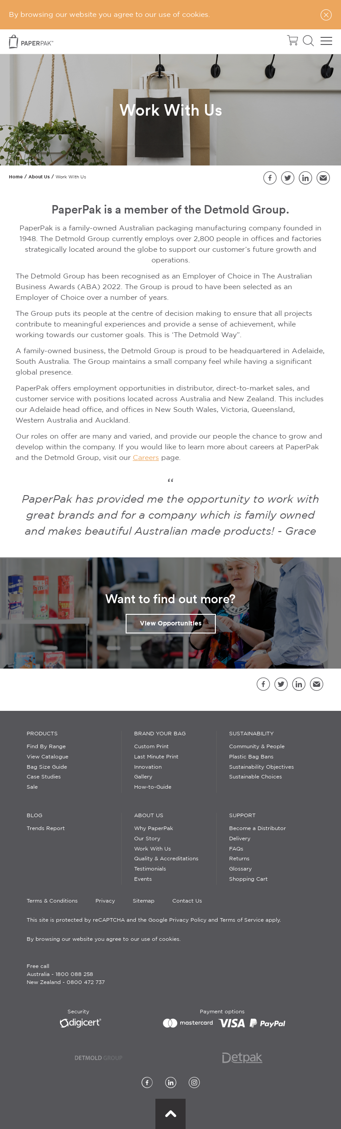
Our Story (147, 838)
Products (42, 733)
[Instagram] (194, 1083)
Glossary (240, 869)
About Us (39, 176)
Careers (146, 458)
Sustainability (251, 733)
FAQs (236, 849)
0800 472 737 (86, 982)
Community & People (257, 746)
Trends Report (46, 828)
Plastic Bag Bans (251, 756)
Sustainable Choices (255, 776)
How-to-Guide (152, 787)
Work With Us (152, 849)
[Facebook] (147, 1083)
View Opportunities (171, 623)
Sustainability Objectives (261, 767)
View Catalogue (47, 756)
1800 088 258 (74, 974)
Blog (34, 815)
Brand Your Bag (160, 733)
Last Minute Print (156, 756)
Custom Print (151, 746)
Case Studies (44, 776)
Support (242, 815)
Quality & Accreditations (166, 858)
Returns (239, 858)
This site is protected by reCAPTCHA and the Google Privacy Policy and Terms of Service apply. (154, 920)
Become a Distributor (257, 828)
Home (16, 176)
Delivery (239, 838)
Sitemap (144, 901)
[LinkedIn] (170, 1083)
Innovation (148, 767)
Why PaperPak (153, 828)
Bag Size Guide (47, 767)
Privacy (105, 901)
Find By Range (46, 746)
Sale (32, 787)
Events (143, 879)
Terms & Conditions (52, 901)
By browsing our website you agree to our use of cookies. (104, 939)
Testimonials (150, 869)
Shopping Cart (248, 879)
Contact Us (187, 901)
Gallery (143, 776)
